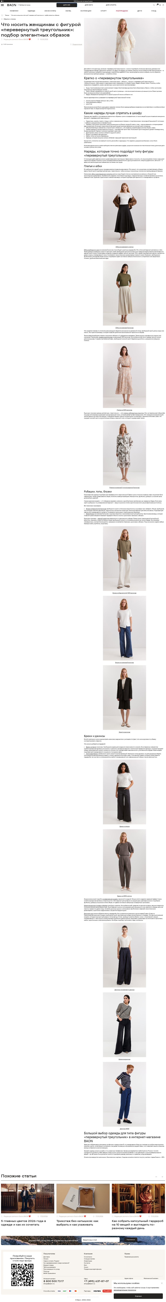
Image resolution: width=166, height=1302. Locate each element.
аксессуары (50, 11)
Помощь (46, 1271)
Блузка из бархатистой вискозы (96, 509)
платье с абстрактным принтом (133, 413)
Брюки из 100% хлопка (124, 896)
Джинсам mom (89, 913)
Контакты (87, 1263)
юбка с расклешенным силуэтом (102, 174)
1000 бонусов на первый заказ (83, 1)
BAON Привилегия (49, 1273)
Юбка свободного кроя (92, 250)
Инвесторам (88, 1261)
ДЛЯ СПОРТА (111, 5)
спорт (104, 11)
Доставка (47, 1257)
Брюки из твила (91, 747)
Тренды (7, 15)
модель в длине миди (106, 337)
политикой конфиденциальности (127, 1243)
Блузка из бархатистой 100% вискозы (124, 593)
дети (139, 11)
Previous (156, 1177)
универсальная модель (110, 899)
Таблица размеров (49, 1267)
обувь (68, 11)
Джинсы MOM (124, 1129)
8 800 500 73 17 (54, 1281)
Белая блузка (90, 514)
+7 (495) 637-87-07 (96, 1281)
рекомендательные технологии (125, 1290)
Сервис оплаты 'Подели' (51, 1261)
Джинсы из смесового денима (124, 990)
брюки (123, 70)
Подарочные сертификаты (92, 1269)
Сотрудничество (89, 1259)
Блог (85, 1265)
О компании (88, 1257)
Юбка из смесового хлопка (124, 247)
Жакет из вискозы (124, 732)
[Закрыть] (162, 1283)
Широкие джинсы (124, 1059)
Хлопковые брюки (92, 753)
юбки (116, 70)
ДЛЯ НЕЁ (66, 5)
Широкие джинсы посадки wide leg (95, 905)
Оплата (46, 1259)
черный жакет (102, 518)
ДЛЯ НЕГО (89, 5)
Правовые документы (131, 1257)
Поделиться (76, 44)
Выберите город (20, 5)
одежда (31, 11)
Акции (86, 1267)
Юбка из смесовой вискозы (125, 328)
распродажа (122, 11)
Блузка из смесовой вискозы (124, 662)
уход (153, 11)
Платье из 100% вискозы (124, 410)
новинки (14, 11)
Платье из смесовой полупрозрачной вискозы (124, 487)
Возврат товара (48, 1265)
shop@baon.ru (49, 1283)
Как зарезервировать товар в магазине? (56, 1263)
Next (162, 1177)
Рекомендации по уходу (52, 1269)
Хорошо (138, 1296)
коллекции (86, 11)
